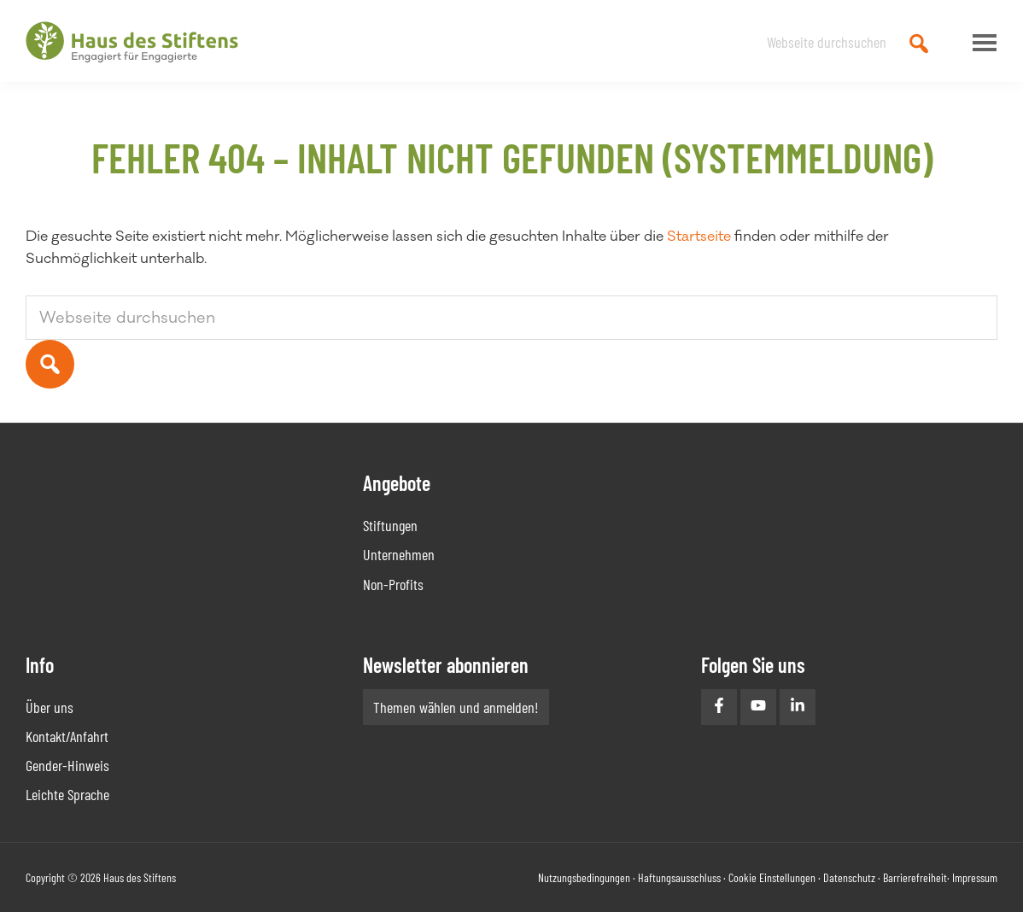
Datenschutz (849, 877)
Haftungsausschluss (679, 877)
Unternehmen (399, 554)
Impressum (974, 877)
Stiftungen (390, 525)
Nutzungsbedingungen (584, 877)
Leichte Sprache (67, 794)
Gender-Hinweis (67, 765)
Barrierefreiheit (915, 877)
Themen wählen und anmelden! (456, 707)
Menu (980, 42)
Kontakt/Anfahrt (67, 736)
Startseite (699, 236)
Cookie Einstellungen (771, 877)
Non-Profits (393, 584)
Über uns (49, 707)
